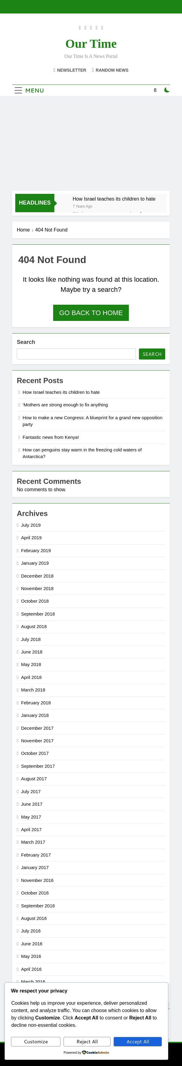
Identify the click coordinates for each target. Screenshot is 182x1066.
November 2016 (37, 880)
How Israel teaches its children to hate (114, 199)
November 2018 (37, 588)
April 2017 (31, 829)
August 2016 (34, 918)
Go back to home (91, 313)
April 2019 (31, 537)
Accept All (137, 1041)
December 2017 (37, 728)
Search (26, 342)
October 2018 (35, 601)
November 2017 (37, 740)
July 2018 (31, 639)
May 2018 (31, 664)
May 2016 (31, 956)
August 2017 (34, 778)
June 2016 (31, 943)
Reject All (87, 1041)
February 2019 (36, 550)
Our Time (91, 44)
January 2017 (35, 867)
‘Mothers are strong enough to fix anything (65, 404)
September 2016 (38, 905)
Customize (36, 1041)
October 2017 (35, 753)
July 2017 (31, 791)
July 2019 (31, 525)
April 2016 (31, 969)
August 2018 (34, 626)
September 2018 (38, 613)
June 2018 (31, 651)
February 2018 (36, 702)
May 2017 (31, 816)
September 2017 (38, 766)
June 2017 (31, 804)
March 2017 (33, 842)
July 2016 (31, 930)
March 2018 (33, 689)
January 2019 (35, 563)
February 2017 (36, 854)
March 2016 (33, 981)
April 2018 (31, 677)
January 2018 (35, 715)
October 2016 (35, 892)
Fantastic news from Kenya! (51, 437)
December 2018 (37, 575)
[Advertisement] (91, 145)
